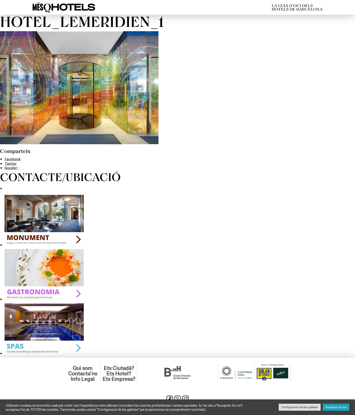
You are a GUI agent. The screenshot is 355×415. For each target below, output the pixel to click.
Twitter (11, 163)
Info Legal (82, 379)
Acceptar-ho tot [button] (336, 407)
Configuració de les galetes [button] (299, 407)
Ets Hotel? (118, 373)
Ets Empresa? (119, 379)
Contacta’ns (82, 373)
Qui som (82, 368)
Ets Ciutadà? (119, 368)
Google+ (11, 167)
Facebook (13, 158)
